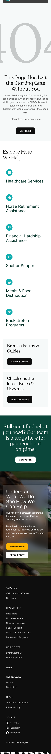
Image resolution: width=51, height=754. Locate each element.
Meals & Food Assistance (18, 632)
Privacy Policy (13, 707)
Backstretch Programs (17, 637)
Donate (9, 682)
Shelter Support (14, 627)
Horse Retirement (14, 618)
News (9, 667)
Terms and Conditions (17, 702)
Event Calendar (13, 652)
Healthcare (11, 613)
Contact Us (11, 687)
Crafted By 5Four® (17, 742)
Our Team (11, 598)
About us (11, 587)
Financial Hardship (15, 623)
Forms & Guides (14, 657)
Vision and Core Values (17, 593)
